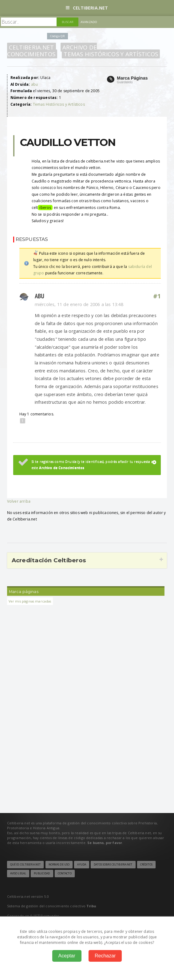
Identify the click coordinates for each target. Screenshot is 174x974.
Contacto (65, 873)
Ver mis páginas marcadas (30, 601)
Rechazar (105, 955)
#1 (157, 296)
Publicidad (42, 873)
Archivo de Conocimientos (52, 50)
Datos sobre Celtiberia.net (113, 864)
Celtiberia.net (87, 8)
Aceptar (66, 955)
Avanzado (89, 22)
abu (34, 84)
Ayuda (81, 864)
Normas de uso (59, 864)
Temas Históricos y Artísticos (111, 54)
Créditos (146, 864)
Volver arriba (18, 501)
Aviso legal (18, 873)
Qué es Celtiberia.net (25, 864)
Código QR (57, 36)
